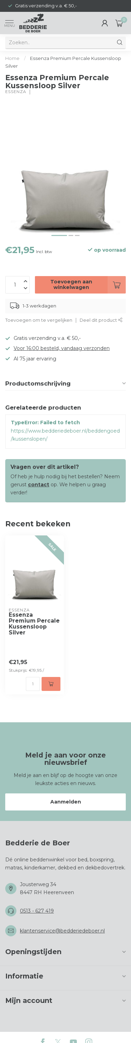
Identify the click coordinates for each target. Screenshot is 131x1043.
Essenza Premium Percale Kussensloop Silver (34, 624)
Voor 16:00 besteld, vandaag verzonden (62, 348)
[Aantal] (33, 684)
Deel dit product (101, 320)
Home (12, 58)
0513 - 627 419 (37, 911)
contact (38, 484)
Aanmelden (65, 802)
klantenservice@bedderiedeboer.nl (62, 931)
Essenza (15, 92)
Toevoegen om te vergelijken (38, 320)
